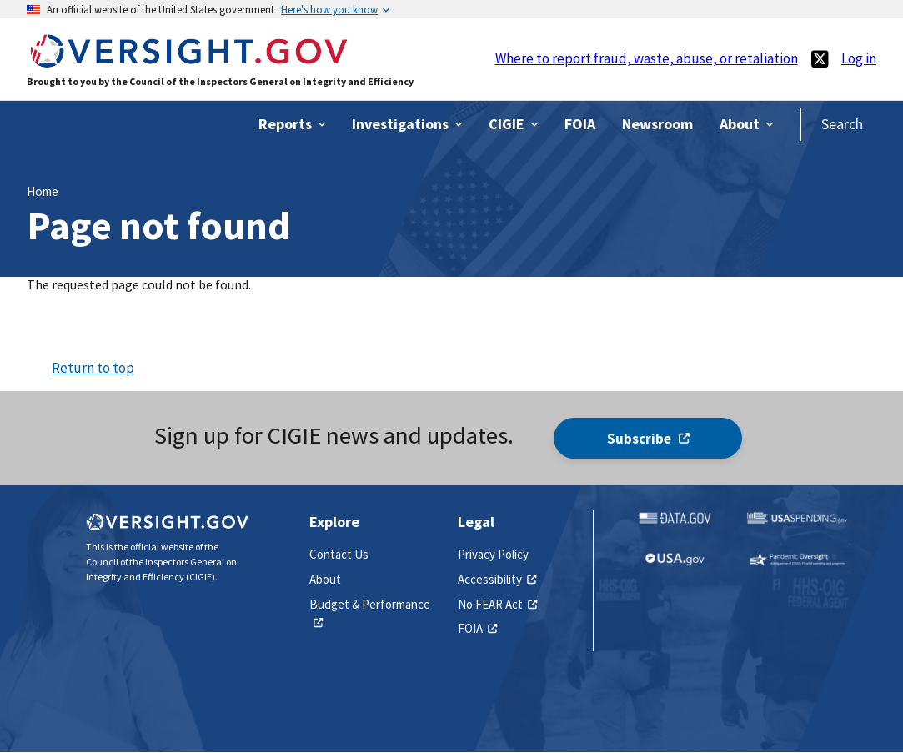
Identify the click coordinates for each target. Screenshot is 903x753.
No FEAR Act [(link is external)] (497, 604)
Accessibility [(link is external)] (497, 579)
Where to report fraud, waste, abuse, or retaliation (646, 58)
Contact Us (339, 554)
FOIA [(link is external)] (477, 628)
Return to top (93, 368)
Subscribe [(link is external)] (648, 438)
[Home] (188, 60)
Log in (858, 58)
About (325, 579)
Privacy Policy (493, 554)
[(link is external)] (819, 59)
